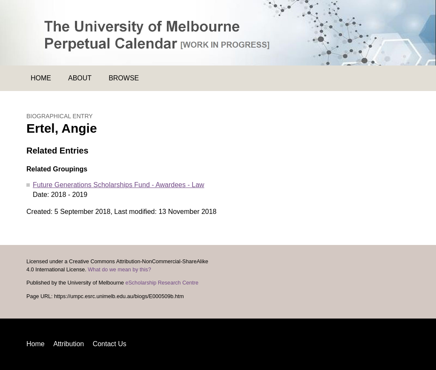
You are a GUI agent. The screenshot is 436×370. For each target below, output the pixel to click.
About (80, 78)
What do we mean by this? (119, 270)
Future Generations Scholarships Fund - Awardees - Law (118, 184)
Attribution (68, 343)
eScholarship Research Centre (161, 283)
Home (41, 78)
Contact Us (109, 343)
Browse (124, 78)
